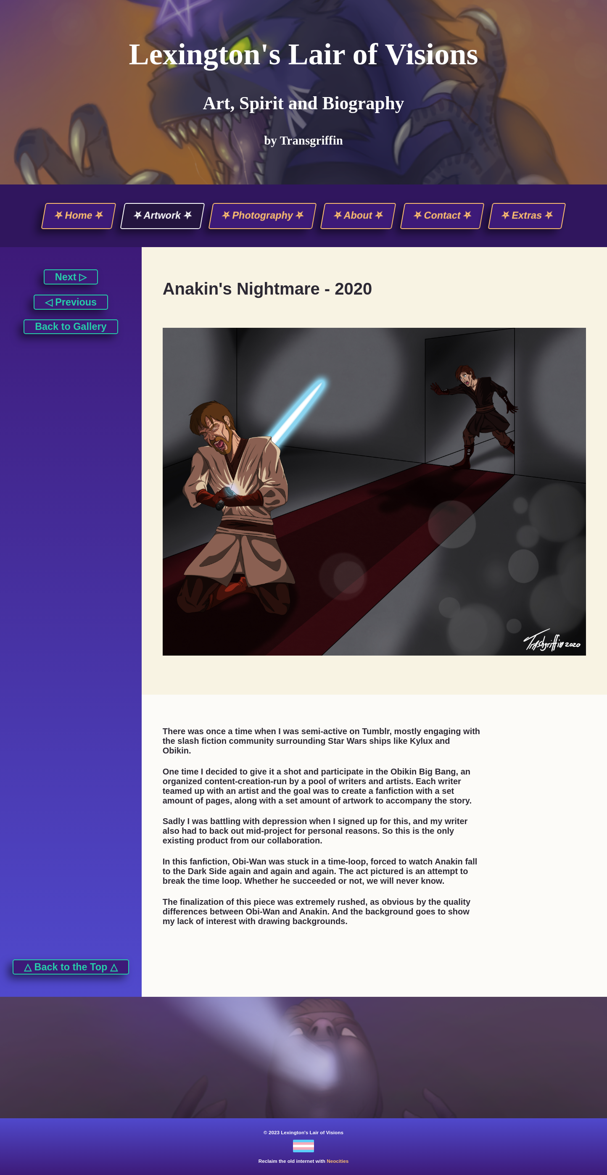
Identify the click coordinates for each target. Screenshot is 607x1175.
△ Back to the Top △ (71, 967)
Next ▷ (71, 276)
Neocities (337, 1161)
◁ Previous (71, 302)
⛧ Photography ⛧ (262, 215)
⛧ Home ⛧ (79, 215)
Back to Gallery (70, 326)
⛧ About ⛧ (358, 215)
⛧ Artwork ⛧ (162, 215)
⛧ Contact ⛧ (442, 215)
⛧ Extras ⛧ (527, 215)
